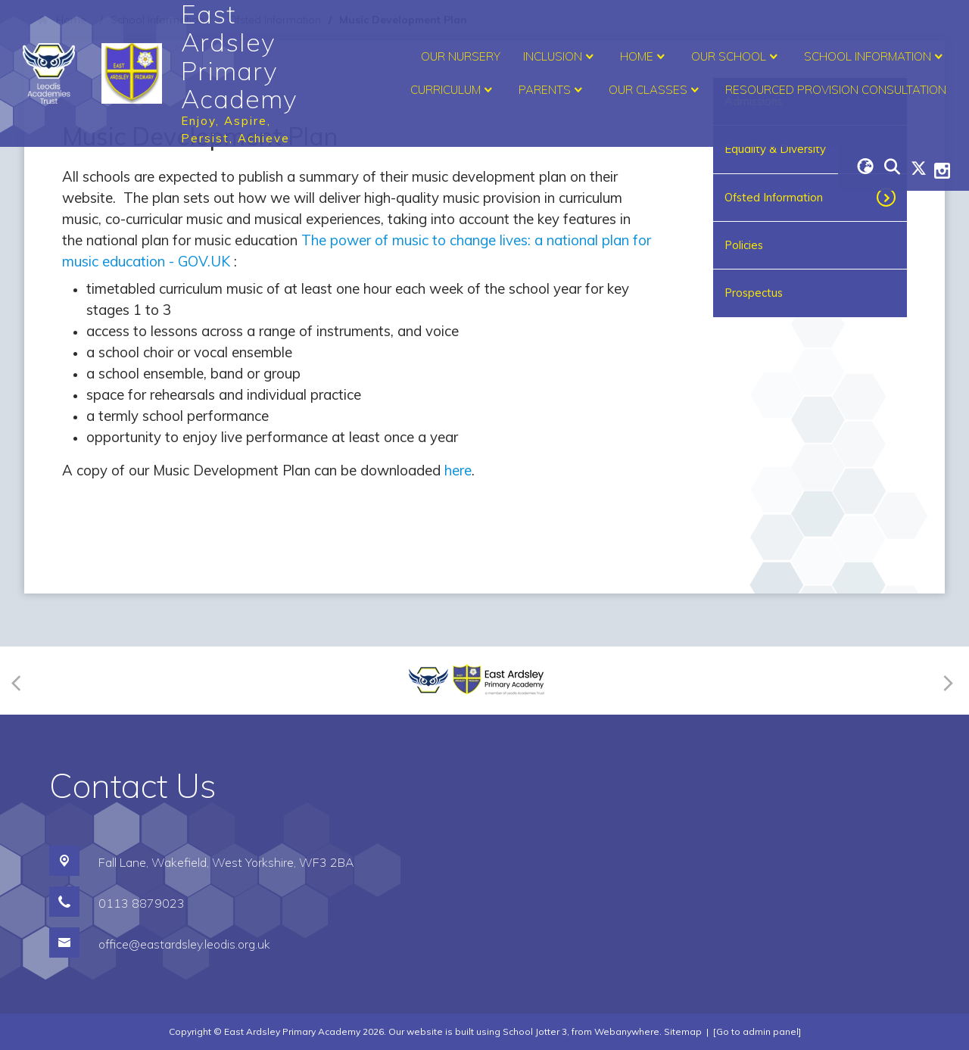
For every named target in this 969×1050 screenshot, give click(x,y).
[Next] (946, 680)
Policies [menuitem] (743, 245)
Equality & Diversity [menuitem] (775, 149)
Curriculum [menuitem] (453, 90)
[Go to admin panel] (757, 1031)
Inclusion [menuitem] (560, 57)
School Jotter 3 (535, 1031)
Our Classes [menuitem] (656, 90)
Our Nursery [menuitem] (460, 56)
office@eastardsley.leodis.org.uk (184, 944)
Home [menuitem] (644, 57)
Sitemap (683, 1031)
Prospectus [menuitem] (753, 292)
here (458, 470)
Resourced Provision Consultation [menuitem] (835, 90)
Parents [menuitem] (552, 90)
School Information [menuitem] (875, 57)
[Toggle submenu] (887, 197)
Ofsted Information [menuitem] (773, 197)
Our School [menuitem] (736, 57)
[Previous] (20, 680)
